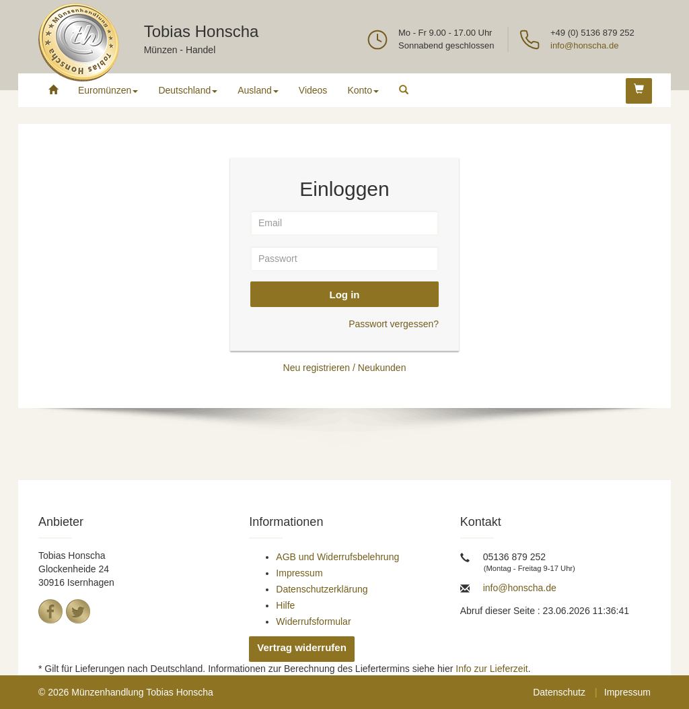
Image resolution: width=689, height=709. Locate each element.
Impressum (299, 573)
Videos (313, 90)
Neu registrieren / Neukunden (344, 367)
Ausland (258, 90)
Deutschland (187, 90)
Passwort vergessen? (394, 323)
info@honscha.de (584, 45)
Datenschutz (559, 692)
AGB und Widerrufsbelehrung (337, 556)
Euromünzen (108, 90)
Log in (345, 294)
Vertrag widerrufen (302, 647)
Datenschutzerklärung (321, 589)
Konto (363, 90)
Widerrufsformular (313, 621)
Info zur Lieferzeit (492, 668)
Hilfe (285, 605)
